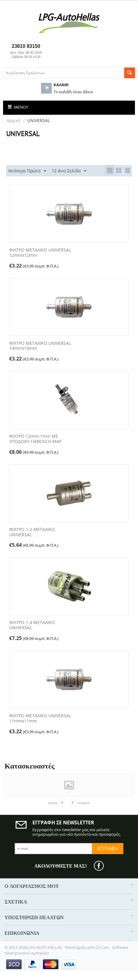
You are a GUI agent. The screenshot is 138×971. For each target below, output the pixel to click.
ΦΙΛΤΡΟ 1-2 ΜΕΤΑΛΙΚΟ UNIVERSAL (32, 532)
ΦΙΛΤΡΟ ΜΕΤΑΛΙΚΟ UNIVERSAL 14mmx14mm (40, 346)
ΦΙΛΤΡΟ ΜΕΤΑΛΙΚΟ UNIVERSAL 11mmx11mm (40, 718)
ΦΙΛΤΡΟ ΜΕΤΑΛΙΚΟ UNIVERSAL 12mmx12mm (40, 253)
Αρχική (14, 120)
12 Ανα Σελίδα (69, 171)
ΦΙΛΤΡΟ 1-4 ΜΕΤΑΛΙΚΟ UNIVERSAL (32, 625)
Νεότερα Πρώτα (27, 171)
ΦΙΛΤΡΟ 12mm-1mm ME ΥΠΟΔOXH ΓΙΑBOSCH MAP (35, 439)
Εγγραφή (107, 848)
